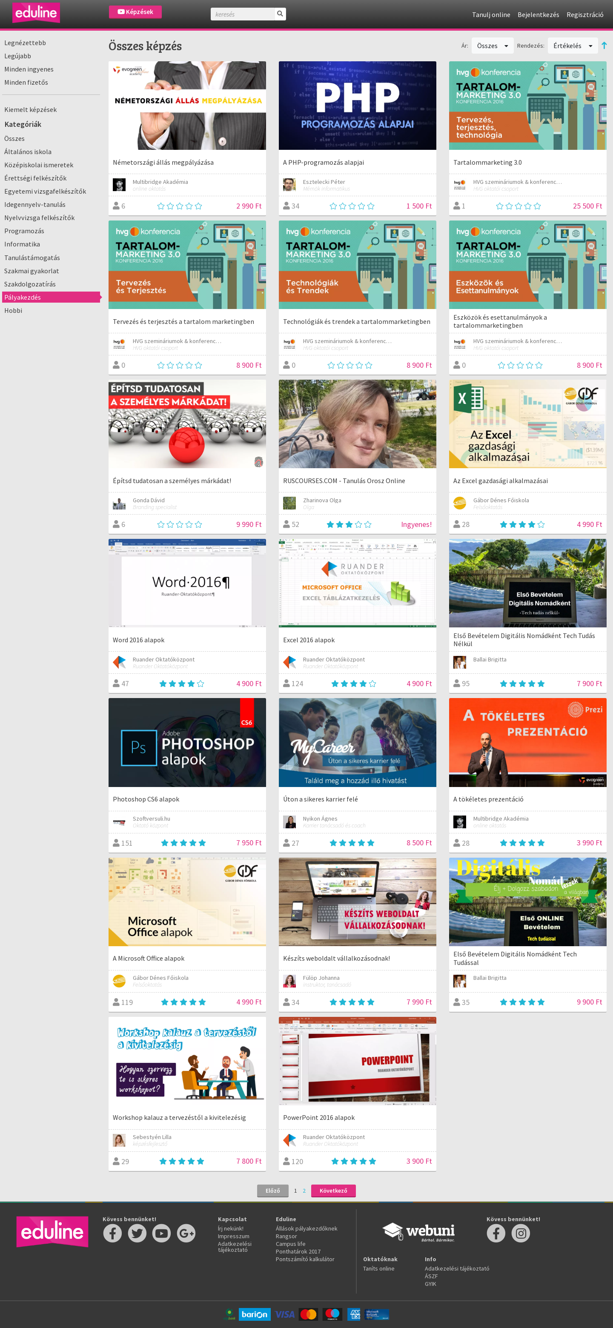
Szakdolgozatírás (30, 284)
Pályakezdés (22, 297)
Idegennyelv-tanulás (35, 204)
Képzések (135, 12)
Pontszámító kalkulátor (305, 1259)
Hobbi (13, 310)
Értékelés (573, 45)
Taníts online (379, 1268)
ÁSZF (431, 1276)
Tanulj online (491, 14)
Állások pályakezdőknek (307, 1228)
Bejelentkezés (538, 14)
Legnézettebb (25, 42)
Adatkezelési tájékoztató (235, 1247)
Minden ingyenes (29, 69)
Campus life (291, 1244)
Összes (14, 138)
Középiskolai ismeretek (38, 164)
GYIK (430, 1284)
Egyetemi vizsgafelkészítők (45, 191)
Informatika (22, 244)
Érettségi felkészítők (35, 178)
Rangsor (286, 1236)
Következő (333, 1190)
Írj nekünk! (230, 1228)
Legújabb (17, 56)
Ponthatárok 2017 (298, 1251)
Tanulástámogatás (32, 257)
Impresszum (233, 1236)
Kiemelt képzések (30, 109)
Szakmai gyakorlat (31, 270)
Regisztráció (585, 14)
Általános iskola (28, 151)
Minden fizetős (26, 82)
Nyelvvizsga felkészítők (39, 217)
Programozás (24, 230)
